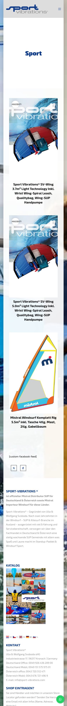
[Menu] (58, 9)
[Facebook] (23, 468)
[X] (14, 468)
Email (14, 701)
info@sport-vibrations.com (30, 679)
